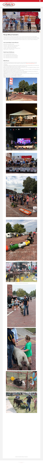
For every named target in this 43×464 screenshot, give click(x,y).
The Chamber (37, 8)
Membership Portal (23, 8)
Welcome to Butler (15, 8)
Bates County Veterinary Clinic (30, 63)
